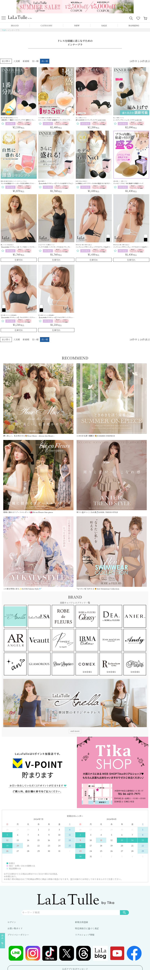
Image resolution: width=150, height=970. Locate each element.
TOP (4, 30)
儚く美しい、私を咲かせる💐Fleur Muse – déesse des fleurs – (38, 400)
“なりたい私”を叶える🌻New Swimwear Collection (112, 553)
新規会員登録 (81, 922)
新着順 (26, 61)
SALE (104, 25)
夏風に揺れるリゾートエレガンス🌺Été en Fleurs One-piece (38, 476)
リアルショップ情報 (84, 934)
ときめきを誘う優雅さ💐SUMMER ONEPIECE (112, 400)
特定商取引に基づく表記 (87, 928)
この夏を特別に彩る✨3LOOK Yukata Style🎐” (38, 553)
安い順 (35, 61)
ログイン (12, 922)
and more (75, 730)
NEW (77, 25)
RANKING (134, 25)
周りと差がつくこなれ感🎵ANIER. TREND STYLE (112, 476)
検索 (124, 912)
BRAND (15, 25)
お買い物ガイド (15, 928)
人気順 (16, 61)
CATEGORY (46, 25)
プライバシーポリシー (18, 934)
